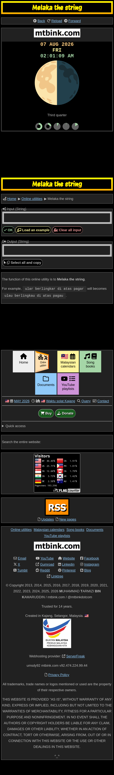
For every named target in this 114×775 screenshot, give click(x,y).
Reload (56, 21)
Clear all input (67, 240)
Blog (87, 582)
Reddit (45, 582)
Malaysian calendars (49, 541)
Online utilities (31, 207)
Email (22, 570)
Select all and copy (22, 275)
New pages (67, 531)
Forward (74, 21)
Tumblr (22, 582)
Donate (65, 425)
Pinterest (68, 582)
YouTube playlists (57, 547)
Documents (94, 541)
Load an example (33, 240)
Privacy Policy (58, 686)
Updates (47, 531)
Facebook (91, 570)
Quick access (15, 438)
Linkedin (68, 576)
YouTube (47, 570)
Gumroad (47, 576)
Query (86, 413)
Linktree (57, 588)
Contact (103, 413)
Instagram (91, 576)
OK (8, 240)
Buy (46, 425)
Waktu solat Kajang (60, 413)
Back (41, 21)
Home (11, 207)
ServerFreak (75, 668)
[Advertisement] (57, 163)
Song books (75, 541)
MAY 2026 (22, 413)
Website (69, 570)
